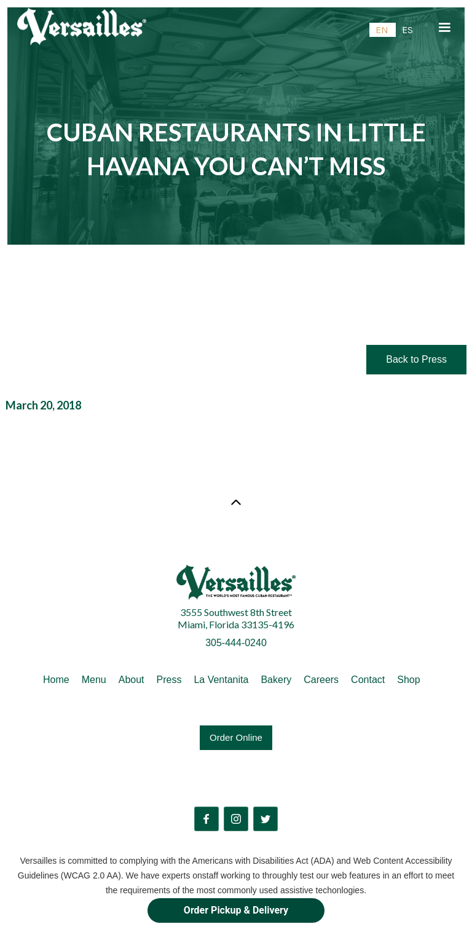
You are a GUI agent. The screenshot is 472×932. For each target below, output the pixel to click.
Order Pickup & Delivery (236, 910)
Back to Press (416, 359)
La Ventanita (221, 679)
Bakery (276, 679)
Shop (408, 679)
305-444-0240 (236, 643)
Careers (321, 679)
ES (407, 30)
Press (169, 679)
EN (382, 30)
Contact (368, 679)
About (131, 679)
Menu (94, 679)
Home (56, 679)
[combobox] (382, 30)
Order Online (236, 737)
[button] (444, 27)
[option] (407, 30)
